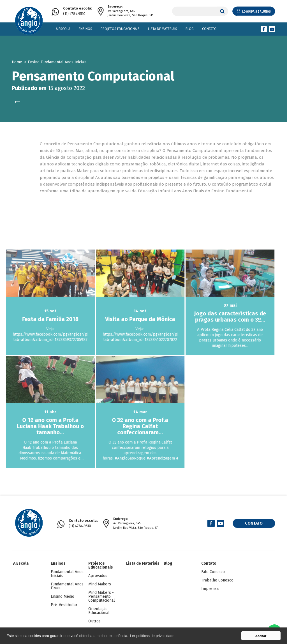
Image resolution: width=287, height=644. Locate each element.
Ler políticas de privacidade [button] (152, 636)
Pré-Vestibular (64, 605)
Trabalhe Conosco (217, 580)
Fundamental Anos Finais (67, 586)
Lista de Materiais (162, 29)
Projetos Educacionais (120, 29)
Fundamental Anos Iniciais (67, 573)
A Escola (63, 29)
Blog (190, 29)
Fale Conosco (213, 571)
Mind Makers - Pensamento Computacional (101, 596)
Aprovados (97, 575)
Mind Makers (99, 584)
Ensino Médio (62, 596)
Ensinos (85, 29)
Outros (94, 621)
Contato (209, 29)
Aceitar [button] (261, 636)
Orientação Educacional (99, 610)
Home (17, 62)
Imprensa (210, 588)
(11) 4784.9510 (77, 11)
